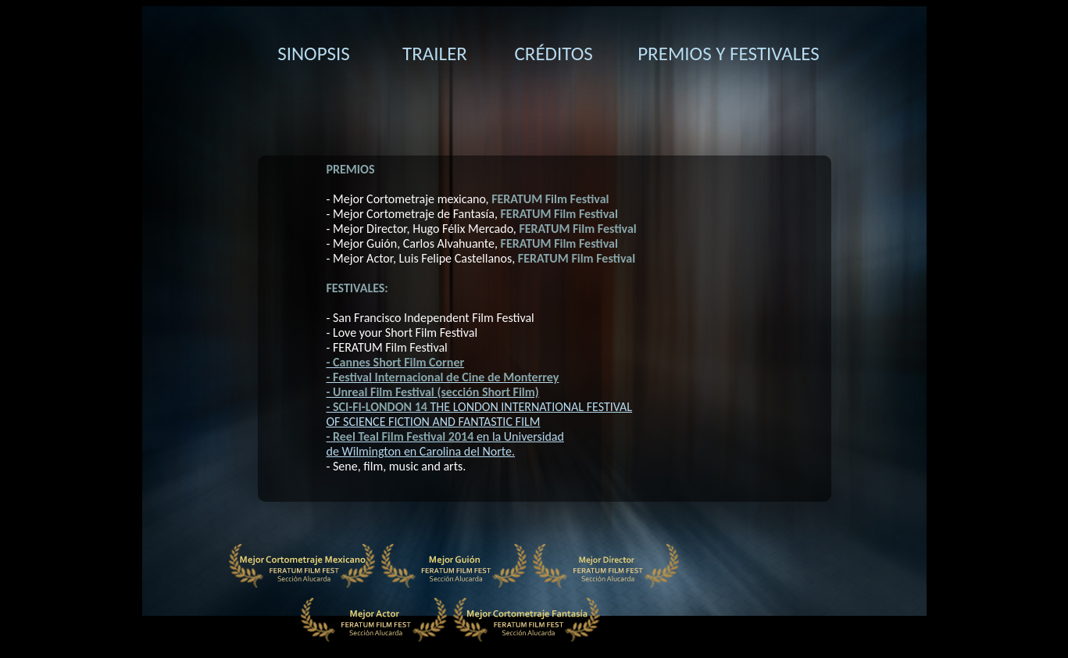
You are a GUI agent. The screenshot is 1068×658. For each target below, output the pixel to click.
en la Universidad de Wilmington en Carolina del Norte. (445, 444)
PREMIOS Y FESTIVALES (729, 53)
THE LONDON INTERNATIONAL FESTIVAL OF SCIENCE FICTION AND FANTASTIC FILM (480, 414)
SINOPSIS (313, 53)
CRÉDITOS (554, 53)
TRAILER (434, 53)
